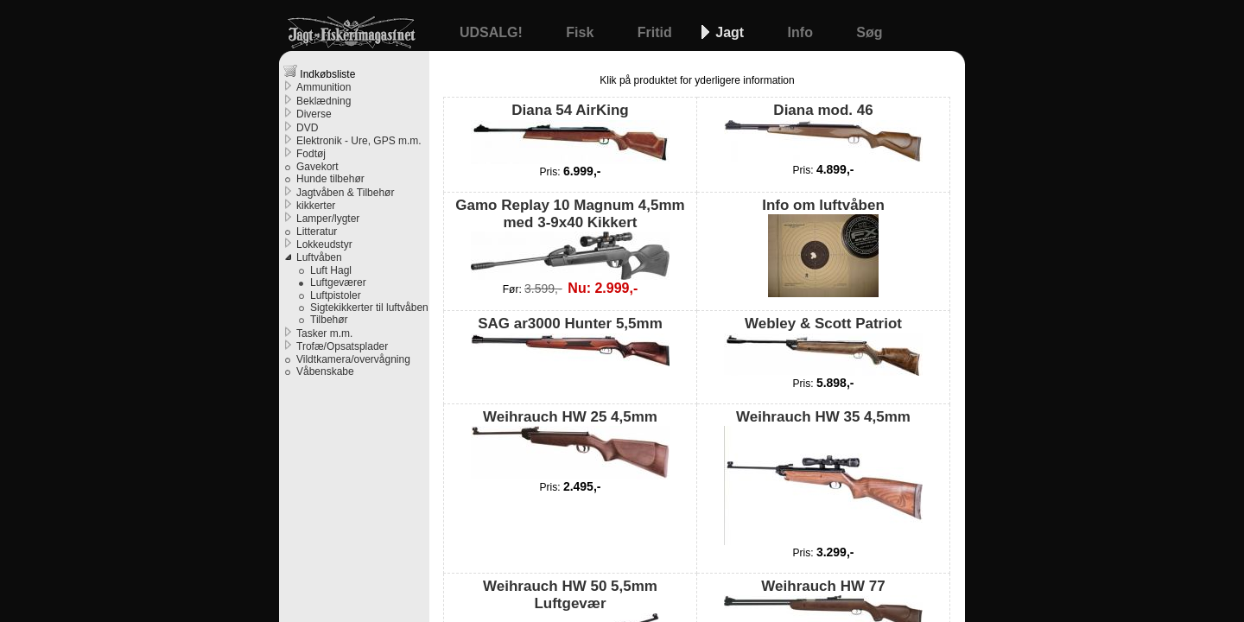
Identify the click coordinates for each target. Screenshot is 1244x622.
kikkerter (315, 206)
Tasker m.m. (324, 333)
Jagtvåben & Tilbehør (345, 193)
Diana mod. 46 (823, 132)
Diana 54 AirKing (570, 132)
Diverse (314, 114)
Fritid (657, 32)
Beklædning (323, 101)
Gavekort (317, 167)
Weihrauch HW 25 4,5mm (570, 444)
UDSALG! (493, 32)
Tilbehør (329, 320)
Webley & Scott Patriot (823, 345)
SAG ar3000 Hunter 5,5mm (570, 340)
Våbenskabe (325, 371)
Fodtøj (311, 154)
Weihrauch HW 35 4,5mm (823, 477)
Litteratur (316, 231)
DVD (307, 128)
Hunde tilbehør (330, 179)
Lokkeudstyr (324, 244)
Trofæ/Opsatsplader (342, 346)
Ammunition (323, 87)
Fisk (581, 32)
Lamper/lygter (327, 219)
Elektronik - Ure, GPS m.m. (359, 141)
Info (802, 32)
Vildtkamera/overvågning (353, 359)
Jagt (731, 32)
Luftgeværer (338, 282)
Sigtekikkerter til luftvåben (369, 307)
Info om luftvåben (823, 247)
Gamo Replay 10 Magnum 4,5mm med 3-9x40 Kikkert (569, 239)
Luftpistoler (335, 295)
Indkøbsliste (319, 72)
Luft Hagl (331, 270)
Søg (869, 32)
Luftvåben (319, 257)
